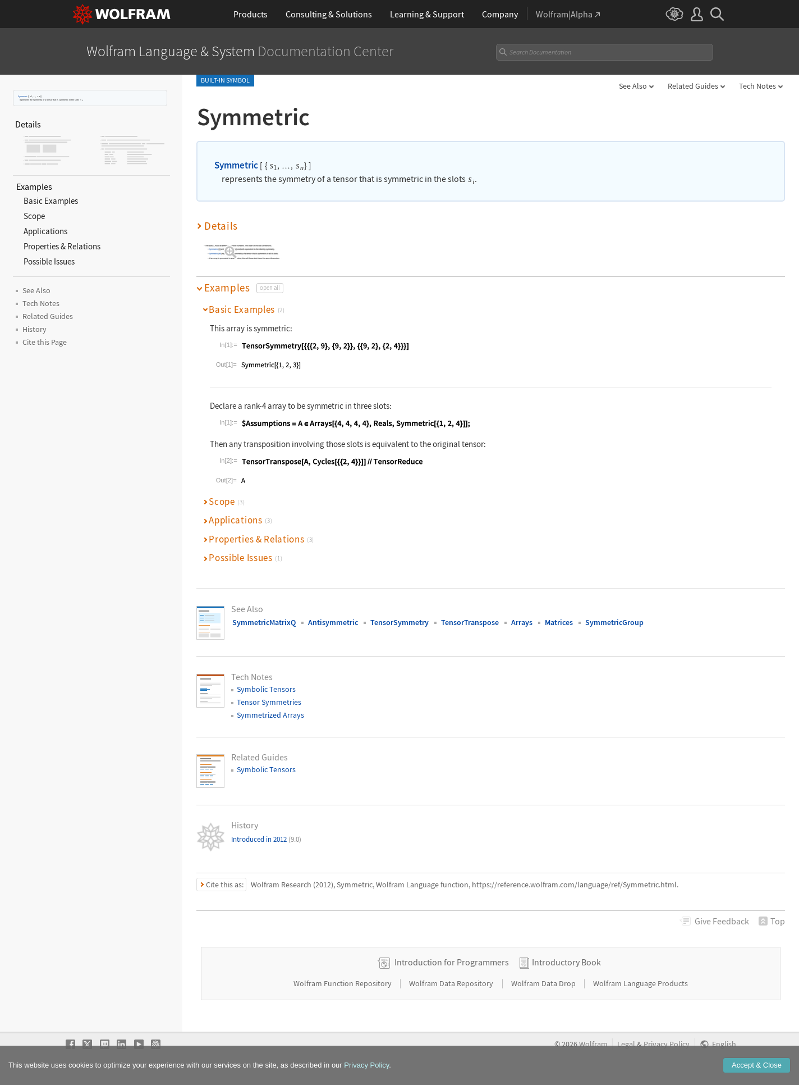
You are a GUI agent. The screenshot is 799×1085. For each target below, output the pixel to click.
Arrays (521, 622)
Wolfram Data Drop (544, 983)
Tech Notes (757, 86)
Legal (626, 1044)
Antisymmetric (333, 622)
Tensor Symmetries (269, 702)
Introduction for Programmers (452, 962)
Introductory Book (566, 962)
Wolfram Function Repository (343, 983)
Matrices (559, 622)
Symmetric (22, 96)
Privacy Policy (667, 1044)
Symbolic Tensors (266, 689)
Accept (757, 1074)
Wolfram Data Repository (452, 983)
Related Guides (693, 86)
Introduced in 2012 (266, 839)
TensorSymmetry (399, 622)
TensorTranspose (470, 622)
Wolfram (593, 1044)
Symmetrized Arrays (270, 715)
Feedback (722, 921)
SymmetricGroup (614, 622)
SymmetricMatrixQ (264, 622)
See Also (633, 86)
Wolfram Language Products (640, 983)
